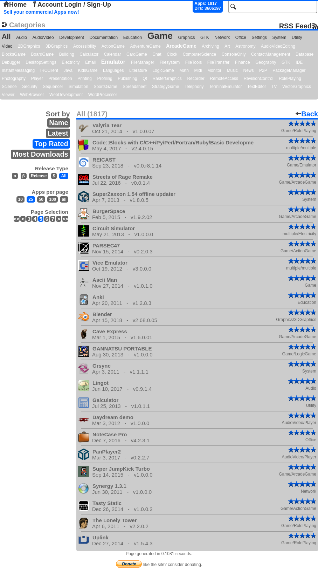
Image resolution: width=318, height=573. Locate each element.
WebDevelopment (66, 94)
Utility (297, 37)
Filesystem (170, 62)
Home (15, 4)
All (6, 36)
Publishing (127, 78)
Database (304, 54)
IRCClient (49, 70)
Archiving (210, 46)
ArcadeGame (181, 46)
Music (232, 70)
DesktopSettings (41, 62)
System (279, 37)
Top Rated (51, 144)
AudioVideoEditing (278, 46)
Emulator (113, 62)
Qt (145, 78)
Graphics (186, 37)
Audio (21, 37)
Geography (265, 62)
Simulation (78, 86)
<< (17, 219)
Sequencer (53, 86)
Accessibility (84, 46)
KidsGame (87, 70)
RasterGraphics (167, 78)
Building (66, 54)
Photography (14, 78)
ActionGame (113, 46)
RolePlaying (290, 78)
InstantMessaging (18, 70)
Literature (138, 70)
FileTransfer (218, 62)
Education (132, 37)
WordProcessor (102, 94)
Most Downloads (40, 154)
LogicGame (163, 70)
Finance (242, 62)
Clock (172, 54)
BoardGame (42, 54)
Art (227, 46)
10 (20, 199)
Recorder (195, 78)
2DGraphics (29, 46)
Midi (198, 70)
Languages (113, 70)
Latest (58, 133)
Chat (156, 54)
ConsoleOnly (234, 54)
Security (29, 86)
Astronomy (245, 46)
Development (71, 37)
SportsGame (105, 86)
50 (41, 199)
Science (9, 86)
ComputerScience (199, 54)
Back (307, 114)
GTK (204, 37)
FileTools (193, 62)
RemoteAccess (224, 78)
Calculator (89, 54)
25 (30, 199)
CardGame (136, 54)
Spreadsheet (134, 86)
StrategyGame (165, 86)
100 (52, 199)
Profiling (104, 78)
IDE (299, 62)
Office (240, 37)
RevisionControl (259, 78)
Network (222, 37)
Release (39, 175)
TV (274, 86)
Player (37, 78)
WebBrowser (32, 94)
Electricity (71, 62)
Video (7, 46)
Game (160, 35)
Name (58, 123)
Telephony (194, 86)
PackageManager (288, 70)
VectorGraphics (296, 86)
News (248, 70)
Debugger (11, 62)
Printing (84, 78)
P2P (263, 70)
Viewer (8, 94)
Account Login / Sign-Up (71, 4)
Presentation (60, 78)
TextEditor (256, 86)
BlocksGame (14, 54)
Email (90, 62)
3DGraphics (57, 46)
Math (184, 70)
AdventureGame (145, 46)
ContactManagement (270, 54)
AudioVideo (43, 37)
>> (65, 219)
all (64, 199)
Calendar (112, 54)
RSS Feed (295, 25)
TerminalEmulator (225, 86)
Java (68, 70)
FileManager (142, 62)
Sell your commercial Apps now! (41, 12)
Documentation (103, 37)
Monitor (214, 70)
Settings (259, 37)
